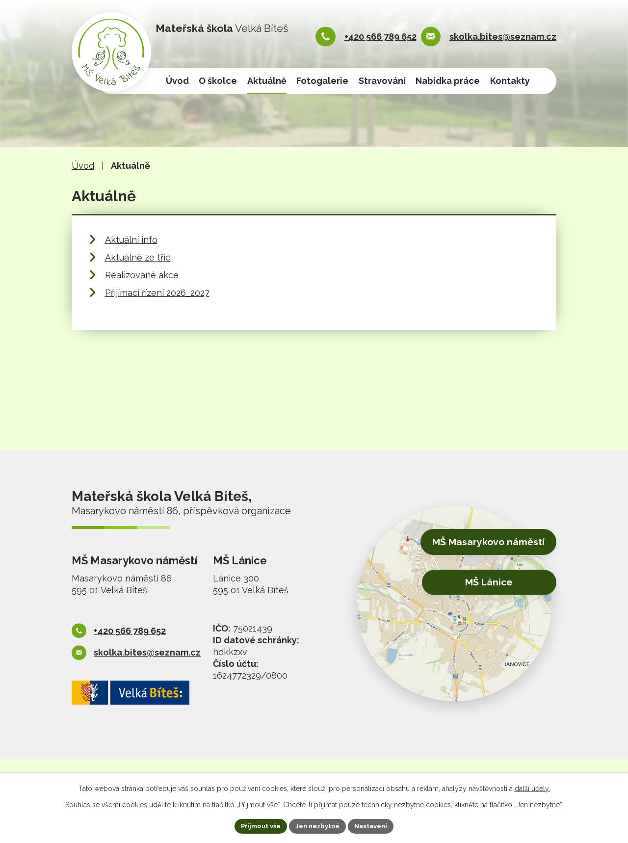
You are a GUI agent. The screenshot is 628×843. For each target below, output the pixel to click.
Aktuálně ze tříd (138, 257)
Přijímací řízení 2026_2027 (157, 293)
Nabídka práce (448, 81)
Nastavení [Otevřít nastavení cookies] (375, 825)
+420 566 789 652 (380, 36)
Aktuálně (267, 81)
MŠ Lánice (481, 582)
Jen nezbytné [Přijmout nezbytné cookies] (318, 825)
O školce (218, 81)
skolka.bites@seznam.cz (502, 36)
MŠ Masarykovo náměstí (480, 544)
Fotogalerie (322, 81)
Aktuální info (131, 240)
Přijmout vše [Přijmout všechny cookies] (256, 825)
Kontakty (510, 81)
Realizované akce (142, 275)
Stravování (382, 81)
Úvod (177, 81)
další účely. (532, 787)
